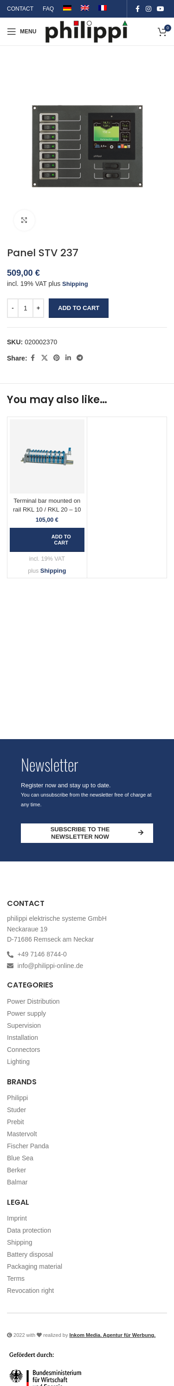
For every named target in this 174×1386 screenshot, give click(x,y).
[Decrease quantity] (13, 308)
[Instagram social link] (148, 9)
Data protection (29, 1230)
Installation (22, 1037)
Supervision (24, 1025)
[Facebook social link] (137, 9)
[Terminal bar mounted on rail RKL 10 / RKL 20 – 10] (47, 456)
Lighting (18, 1061)
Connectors (23, 1049)
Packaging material (34, 1266)
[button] (47, 540)
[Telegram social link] (80, 358)
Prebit (15, 1122)
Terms (16, 1278)
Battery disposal (30, 1254)
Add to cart (78, 308)
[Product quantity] (25, 308)
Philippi (17, 1097)
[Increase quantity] (38, 308)
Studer (16, 1110)
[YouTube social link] (160, 9)
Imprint (17, 1218)
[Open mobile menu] (21, 31)
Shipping (75, 284)
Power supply (26, 1013)
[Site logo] (87, 30)
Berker (16, 1170)
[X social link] (45, 358)
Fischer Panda (28, 1146)
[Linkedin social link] (68, 358)
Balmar (17, 1182)
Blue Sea (20, 1158)
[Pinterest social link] (57, 358)
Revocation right (30, 1290)
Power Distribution (33, 1001)
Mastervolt (22, 1134)
